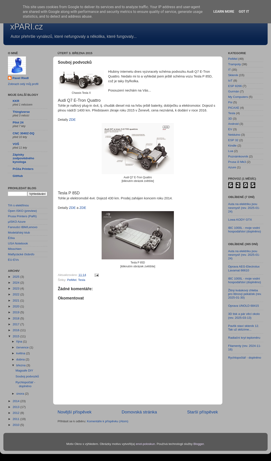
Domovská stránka (139, 412)
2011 (16, 419)
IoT (230, 80)
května (21, 353)
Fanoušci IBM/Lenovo (22, 227)
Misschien (14, 249)
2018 (16, 318)
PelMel (71, 280)
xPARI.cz (26, 26)
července (23, 347)
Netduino (234, 134)
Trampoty (234, 64)
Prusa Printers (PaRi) (22, 216)
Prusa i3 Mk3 (237, 162)
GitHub (18, 176)
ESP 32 (233, 140)
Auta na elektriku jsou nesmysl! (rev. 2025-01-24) (244, 207)
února (20, 393)
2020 (16, 306)
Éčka (11, 238)
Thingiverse (21, 111)
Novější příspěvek (74, 412)
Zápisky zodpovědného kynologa (23, 158)
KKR (16, 101)
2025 (16, 276)
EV (230, 129)
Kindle (232, 145)
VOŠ (16, 144)
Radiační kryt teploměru (244, 337)
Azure (232, 167)
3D (230, 118)
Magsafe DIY (24, 370)
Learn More (223, 12)
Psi (230, 102)
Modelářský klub (19, 232)
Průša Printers (23, 169)
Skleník (233, 75)
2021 (16, 300)
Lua (230, 151)
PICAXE (233, 107)
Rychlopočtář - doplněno (25, 384)
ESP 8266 (235, 86)
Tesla (81, 280)
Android (233, 124)
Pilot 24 (18, 122)
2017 (16, 324)
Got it (244, 12)
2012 (16, 413)
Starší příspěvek (202, 412)
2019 (16, 312)
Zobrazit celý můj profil (23, 84)
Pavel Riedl (20, 78)
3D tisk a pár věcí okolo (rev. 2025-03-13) (244, 315)
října (19, 341)
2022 (16, 294)
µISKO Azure (17, 221)
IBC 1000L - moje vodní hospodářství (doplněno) (244, 229)
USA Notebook (18, 243)
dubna (21, 359)
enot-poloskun (145, 444)
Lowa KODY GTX (240, 219)
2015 (16, 336)
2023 (16, 288)
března (21, 365)
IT (229, 69)
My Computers (238, 97)
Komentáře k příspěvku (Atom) (107, 421)
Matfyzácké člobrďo (21, 254)
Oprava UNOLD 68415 (243, 305)
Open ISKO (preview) (22, 210)
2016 (16, 330)
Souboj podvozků (27, 376)
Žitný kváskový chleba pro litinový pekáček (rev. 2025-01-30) (245, 294)
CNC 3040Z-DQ (23, 133)
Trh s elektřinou (18, 205)
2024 (16, 282)
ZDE (72, 119)
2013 (16, 407)
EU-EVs (13, 259)
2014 (16, 401)
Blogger (199, 444)
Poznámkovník (238, 156)
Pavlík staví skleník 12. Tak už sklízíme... (243, 327)
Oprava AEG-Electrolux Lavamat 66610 (244, 268)
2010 (16, 425)
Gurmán (233, 91)
